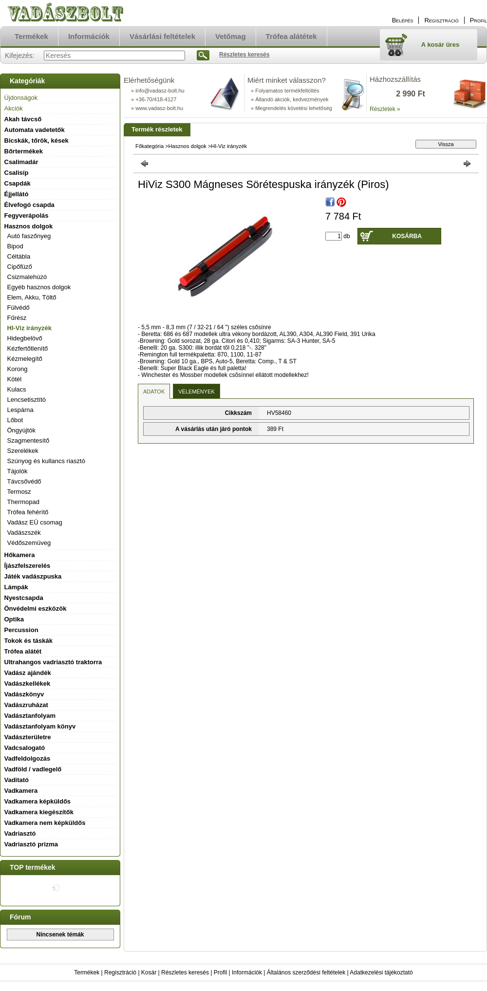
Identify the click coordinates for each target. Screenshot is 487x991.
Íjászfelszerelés (27, 565)
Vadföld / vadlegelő (33, 769)
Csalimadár (21, 162)
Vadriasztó (20, 833)
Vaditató (16, 780)
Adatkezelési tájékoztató (381, 972)
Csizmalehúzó (27, 276)
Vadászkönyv (24, 694)
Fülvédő (18, 307)
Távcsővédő (24, 481)
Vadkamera (21, 790)
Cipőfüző (19, 266)
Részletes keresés (185, 972)
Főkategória (149, 146)
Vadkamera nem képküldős (45, 822)
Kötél (14, 379)
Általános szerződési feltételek (306, 972)
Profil (220, 972)
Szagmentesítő (28, 440)
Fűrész (17, 317)
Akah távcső (23, 119)
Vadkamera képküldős (37, 801)
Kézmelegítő (24, 358)
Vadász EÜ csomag (34, 522)
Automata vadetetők (34, 129)
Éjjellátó (16, 194)
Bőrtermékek (23, 151)
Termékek (86, 972)
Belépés (402, 20)
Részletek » (385, 109)
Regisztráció (120, 972)
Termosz (19, 491)
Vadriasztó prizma (31, 844)
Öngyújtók (21, 430)
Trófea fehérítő (28, 512)
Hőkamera (19, 555)
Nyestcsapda (23, 597)
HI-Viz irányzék (29, 328)
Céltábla (19, 256)
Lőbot (15, 420)
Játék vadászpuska (33, 576)
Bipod (15, 246)
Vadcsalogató (24, 747)
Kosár (148, 972)
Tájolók (17, 471)
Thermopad (23, 501)
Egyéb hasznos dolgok (39, 287)
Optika (14, 619)
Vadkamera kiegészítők (39, 812)
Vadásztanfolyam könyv (40, 726)
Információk (247, 972)
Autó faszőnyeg (29, 236)
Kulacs (16, 389)
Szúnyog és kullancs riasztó (46, 461)
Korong (17, 369)
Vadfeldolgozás (27, 758)
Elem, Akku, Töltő (31, 297)
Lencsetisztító (26, 399)
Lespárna (20, 409)
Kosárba (407, 236)
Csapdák (17, 183)
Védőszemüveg (29, 542)
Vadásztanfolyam (30, 715)
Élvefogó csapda (29, 204)
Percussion (21, 630)
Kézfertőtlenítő (27, 348)
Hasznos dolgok (187, 146)
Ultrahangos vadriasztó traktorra (53, 662)
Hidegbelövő (24, 338)
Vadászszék (24, 532)
